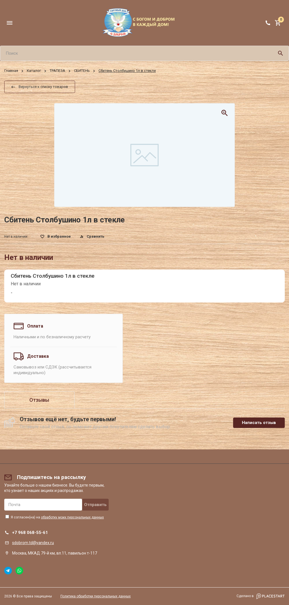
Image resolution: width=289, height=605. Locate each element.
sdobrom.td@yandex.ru (33, 542)
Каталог (34, 71)
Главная (11, 71)
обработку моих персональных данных (72, 517)
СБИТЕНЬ (82, 71)
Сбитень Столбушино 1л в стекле (53, 276)
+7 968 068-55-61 (30, 532)
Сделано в (261, 596)
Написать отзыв (259, 422)
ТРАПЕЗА (57, 71)
